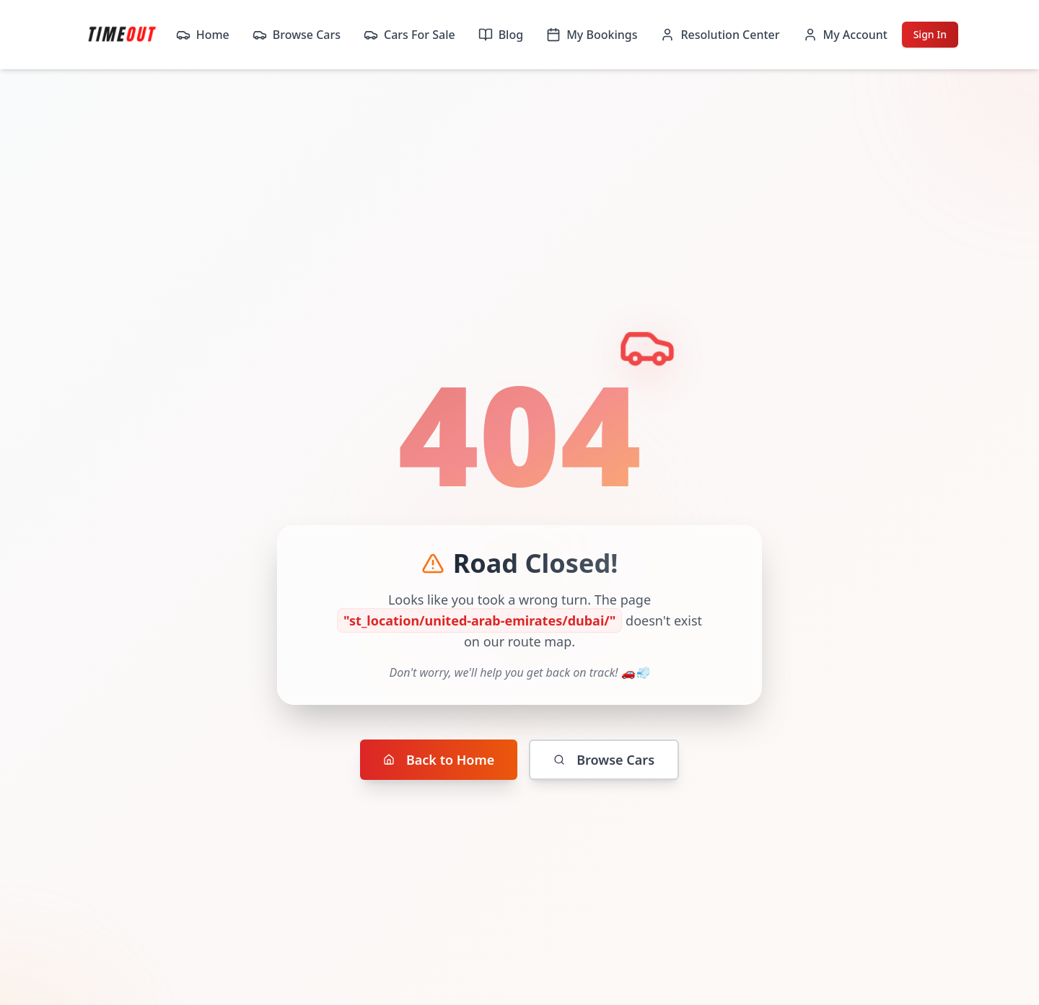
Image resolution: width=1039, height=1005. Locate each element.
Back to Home (438, 759)
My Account (845, 35)
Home (202, 35)
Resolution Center (719, 35)
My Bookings (591, 35)
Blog (500, 35)
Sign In (930, 34)
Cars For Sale (409, 35)
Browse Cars (297, 35)
